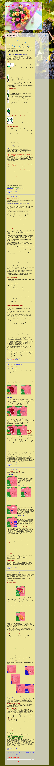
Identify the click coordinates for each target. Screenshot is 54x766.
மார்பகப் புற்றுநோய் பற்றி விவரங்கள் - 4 (15, 196)
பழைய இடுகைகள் (30, 752)
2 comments (8, 192)
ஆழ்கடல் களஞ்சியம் (19, 5)
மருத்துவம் (16, 359)
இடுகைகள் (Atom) (15, 754)
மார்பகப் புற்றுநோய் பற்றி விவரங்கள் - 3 (15, 364)
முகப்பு (20, 752)
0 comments (8, 465)
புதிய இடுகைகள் (10, 752)
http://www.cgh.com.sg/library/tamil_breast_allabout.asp (16, 188)
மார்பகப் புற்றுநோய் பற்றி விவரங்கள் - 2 (15, 469)
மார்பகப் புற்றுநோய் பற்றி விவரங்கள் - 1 (15, 572)
